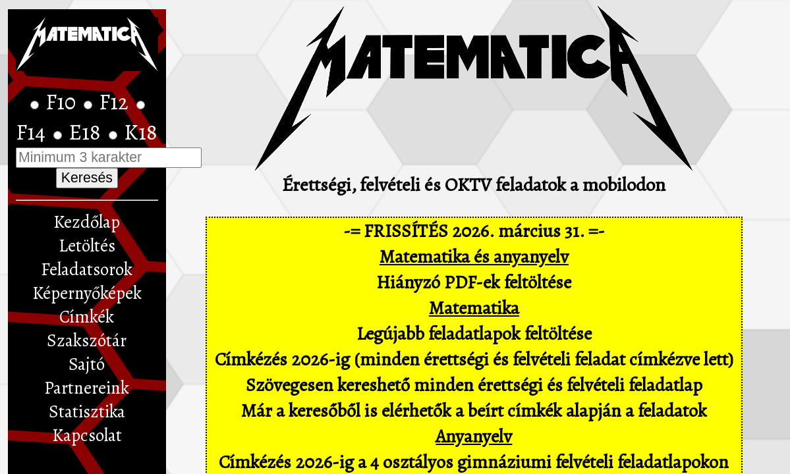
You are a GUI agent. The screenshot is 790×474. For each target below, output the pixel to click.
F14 (33, 132)
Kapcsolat (87, 435)
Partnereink (86, 388)
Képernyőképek (87, 293)
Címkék (86, 317)
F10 (62, 102)
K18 (140, 132)
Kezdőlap (86, 222)
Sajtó (87, 364)
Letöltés (87, 245)
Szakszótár (87, 340)
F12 (116, 102)
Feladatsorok (86, 269)
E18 (87, 132)
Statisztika (87, 411)
